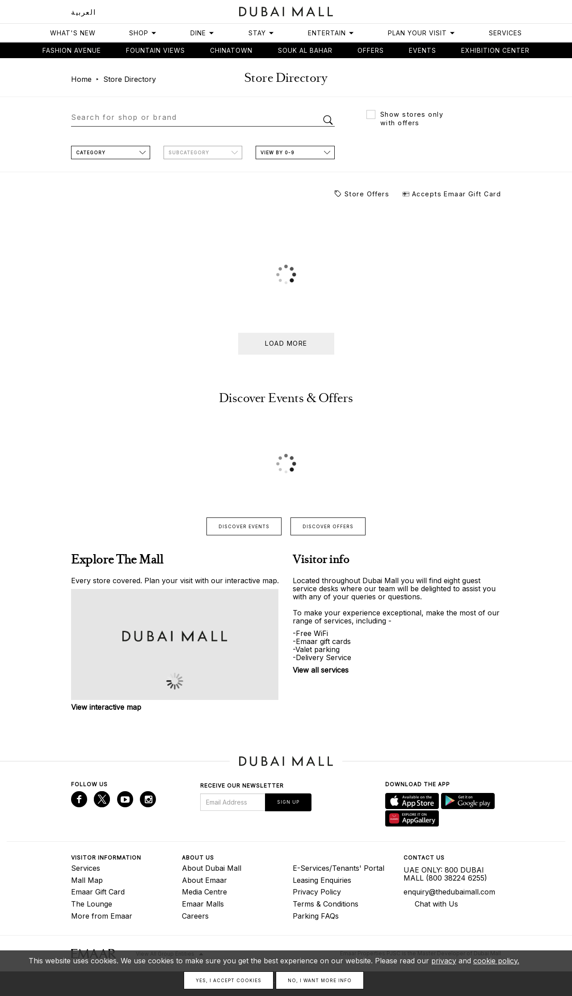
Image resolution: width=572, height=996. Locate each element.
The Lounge (91, 903)
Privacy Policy (317, 891)
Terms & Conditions (325, 903)
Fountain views (155, 50)
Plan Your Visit (421, 33)
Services (505, 33)
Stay (261, 33)
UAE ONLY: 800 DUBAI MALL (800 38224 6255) (445, 873)
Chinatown (231, 50)
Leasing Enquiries (322, 880)
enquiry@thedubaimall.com (449, 891)
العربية (83, 12)
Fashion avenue (71, 50)
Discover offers (328, 526)
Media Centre (204, 891)
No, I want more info (320, 980)
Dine (202, 33)
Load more (286, 343)
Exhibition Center (495, 50)
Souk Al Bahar (305, 50)
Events (422, 50)
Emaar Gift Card (98, 891)
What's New (73, 33)
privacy (443, 960)
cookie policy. (496, 960)
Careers (195, 915)
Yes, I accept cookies (228, 980)
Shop (143, 33)
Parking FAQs (316, 915)
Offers (371, 50)
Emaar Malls (203, 903)
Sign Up (288, 802)
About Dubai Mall (211, 868)
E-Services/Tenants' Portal (338, 868)
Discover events (244, 526)
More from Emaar (101, 915)
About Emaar (204, 880)
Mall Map (87, 880)
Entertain (331, 33)
